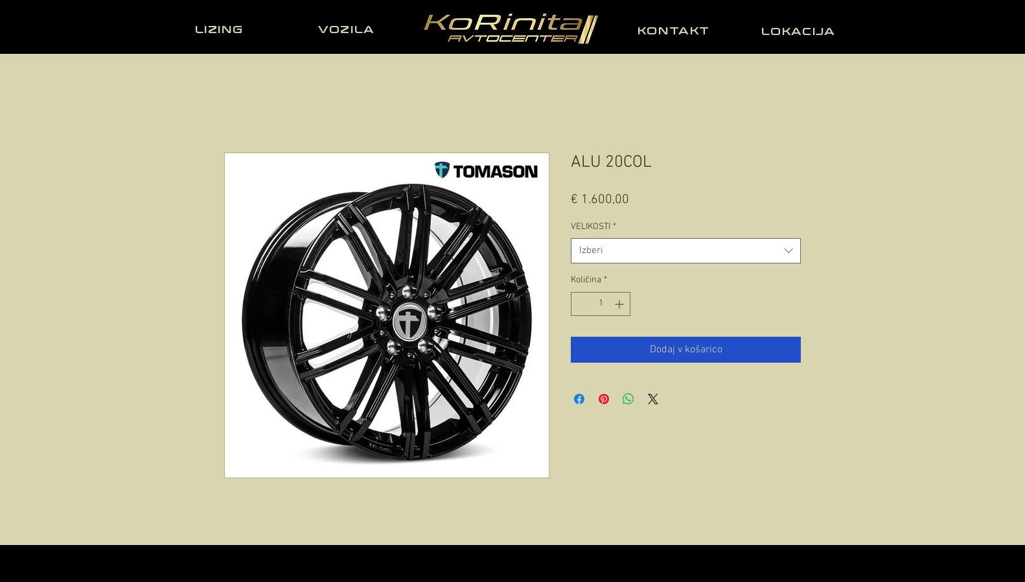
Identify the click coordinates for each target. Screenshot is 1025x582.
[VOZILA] (348, 29)
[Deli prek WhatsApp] (628, 399)
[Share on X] (653, 399)
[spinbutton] (600, 304)
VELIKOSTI (593, 226)
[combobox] (686, 250)
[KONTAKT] (675, 30)
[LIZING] (220, 29)
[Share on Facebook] (579, 399)
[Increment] (620, 304)
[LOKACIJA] (800, 31)
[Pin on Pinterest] (604, 399)
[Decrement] (581, 304)
